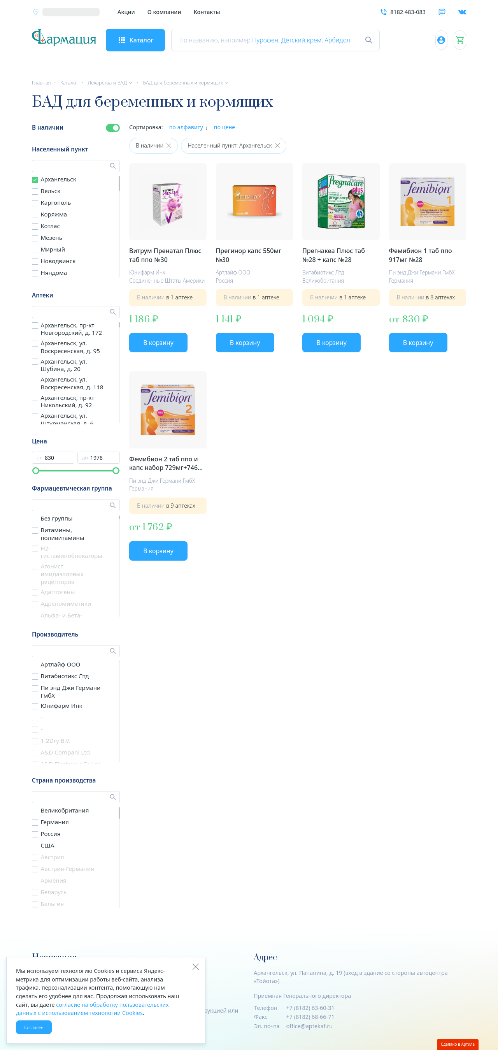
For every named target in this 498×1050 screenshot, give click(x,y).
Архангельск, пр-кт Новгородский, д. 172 (71, 329)
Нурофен (277, 40)
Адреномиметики (65, 603)
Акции (126, 12)
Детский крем (313, 40)
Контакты (207, 12)
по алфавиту (186, 127)
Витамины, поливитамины (62, 534)
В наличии (47, 127)
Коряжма (53, 214)
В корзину (158, 342)
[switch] (113, 128)
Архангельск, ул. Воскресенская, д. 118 (71, 383)
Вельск (50, 191)
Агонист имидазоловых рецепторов (61, 574)
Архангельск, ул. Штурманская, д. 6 (66, 419)
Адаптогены (57, 592)
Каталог (69, 82)
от (39, 457)
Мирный (52, 249)
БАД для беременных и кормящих (183, 82)
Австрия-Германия (67, 868)
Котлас (50, 226)
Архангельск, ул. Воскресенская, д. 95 (70, 347)
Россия (50, 833)
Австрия (52, 857)
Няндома (53, 272)
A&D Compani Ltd (65, 752)
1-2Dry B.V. (55, 740)
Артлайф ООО (60, 664)
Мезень (51, 237)
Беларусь (53, 892)
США (47, 845)
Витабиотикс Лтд (64, 676)
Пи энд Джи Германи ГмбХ (70, 691)
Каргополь (55, 202)
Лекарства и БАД (107, 82)
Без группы (56, 518)
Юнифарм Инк (61, 705)
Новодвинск (57, 261)
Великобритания (64, 810)
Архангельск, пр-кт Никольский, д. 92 (67, 401)
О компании (164, 12)
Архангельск (58, 179)
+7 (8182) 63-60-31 (310, 1007)
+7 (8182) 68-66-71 (310, 1016)
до (85, 457)
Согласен (34, 1027)
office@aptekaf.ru (309, 1026)
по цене (224, 127)
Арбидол (349, 40)
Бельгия (52, 904)
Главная (41, 82)
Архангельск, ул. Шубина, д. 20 (63, 365)
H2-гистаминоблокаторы (71, 552)
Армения (53, 880)
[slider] (35, 470)
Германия (54, 822)
